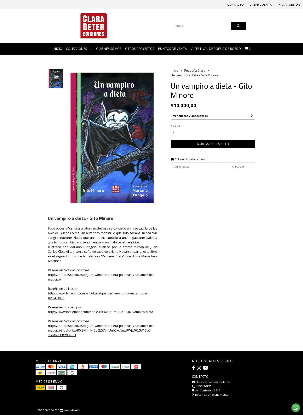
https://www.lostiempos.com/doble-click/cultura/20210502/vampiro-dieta (100, 312)
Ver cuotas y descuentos (190, 116)
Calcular (238, 166)
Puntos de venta (172, 49)
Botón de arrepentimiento (210, 394)
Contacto (235, 4)
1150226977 (201, 386)
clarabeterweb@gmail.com (211, 382)
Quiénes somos (108, 49)
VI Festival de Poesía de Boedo (216, 49)
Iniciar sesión (288, 4)
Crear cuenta (260, 4)
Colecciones (79, 49)
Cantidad (175, 126)
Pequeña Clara (195, 70)
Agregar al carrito (213, 144)
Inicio (57, 49)
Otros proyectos (139, 49)
